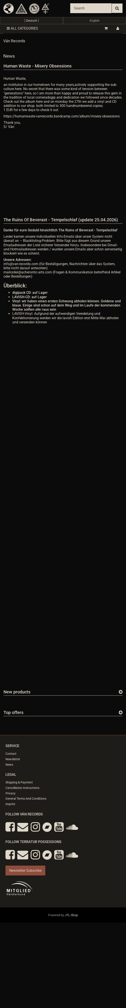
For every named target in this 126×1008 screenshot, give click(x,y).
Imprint (10, 804)
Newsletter (12, 759)
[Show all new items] (120, 691)
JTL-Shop (71, 915)
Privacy (10, 793)
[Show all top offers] (120, 712)
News (9, 764)
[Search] (91, 8)
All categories (22, 28)
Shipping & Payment (19, 782)
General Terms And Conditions (25, 798)
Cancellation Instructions (22, 788)
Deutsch (31, 20)
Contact (10, 753)
